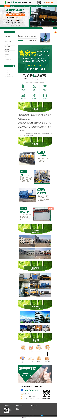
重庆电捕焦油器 (7, 49)
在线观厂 (42, 6)
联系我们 (48, 6)
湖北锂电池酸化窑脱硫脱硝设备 (37, 133)
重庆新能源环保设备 (8, 44)
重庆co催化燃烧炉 (7, 56)
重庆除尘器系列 (7, 46)
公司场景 (30, 6)
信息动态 (18, 6)
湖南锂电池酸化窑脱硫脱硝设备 (45, 133)
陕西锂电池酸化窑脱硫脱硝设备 (22, 133)
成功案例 (36, 6)
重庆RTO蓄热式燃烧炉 (8, 59)
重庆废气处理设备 (7, 51)
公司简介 (12, 6)
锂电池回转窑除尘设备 (21, 36)
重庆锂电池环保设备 (8, 41)
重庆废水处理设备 (7, 36)
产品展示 (24, 6)
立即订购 (20, 40)
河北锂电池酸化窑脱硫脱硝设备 (22, 135)
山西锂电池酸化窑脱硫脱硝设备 (29, 135)
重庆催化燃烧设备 (7, 54)
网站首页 (6, 6)
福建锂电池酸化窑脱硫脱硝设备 (29, 133)
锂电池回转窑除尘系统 (27, 36)
